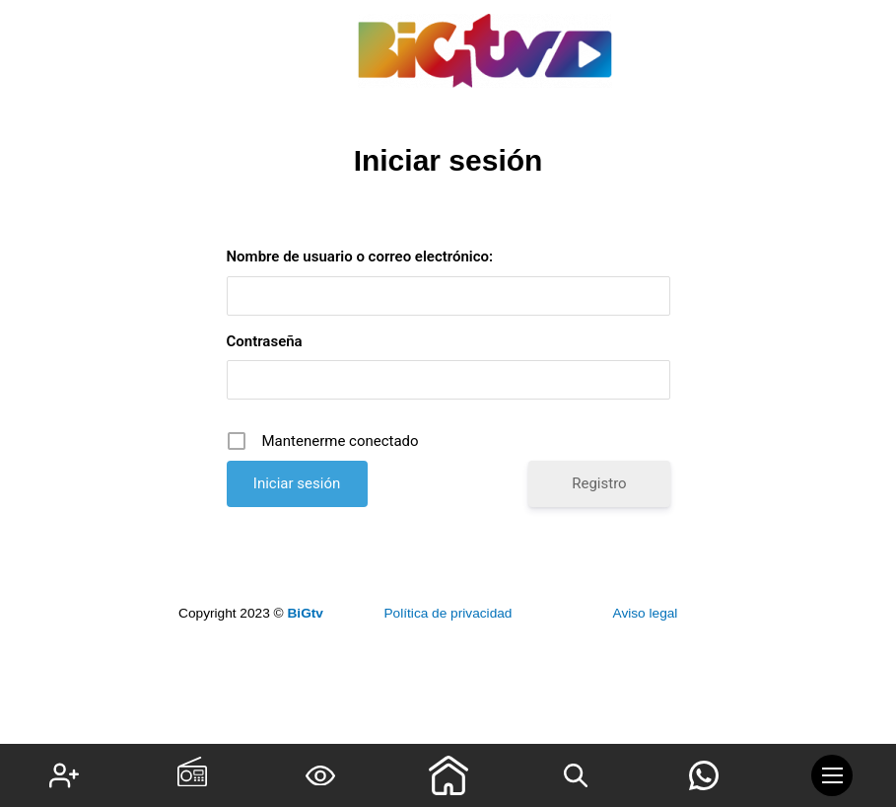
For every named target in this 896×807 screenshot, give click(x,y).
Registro (599, 483)
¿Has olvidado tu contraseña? (448, 542)
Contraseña (265, 341)
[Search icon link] (575, 775)
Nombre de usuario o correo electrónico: (360, 256)
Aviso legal (645, 613)
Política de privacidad (447, 613)
